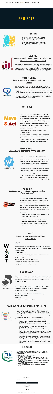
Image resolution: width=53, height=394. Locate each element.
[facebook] (24, 389)
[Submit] (27, 383)
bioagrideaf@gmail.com (26, 384)
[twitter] (26, 389)
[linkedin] (28, 389)
